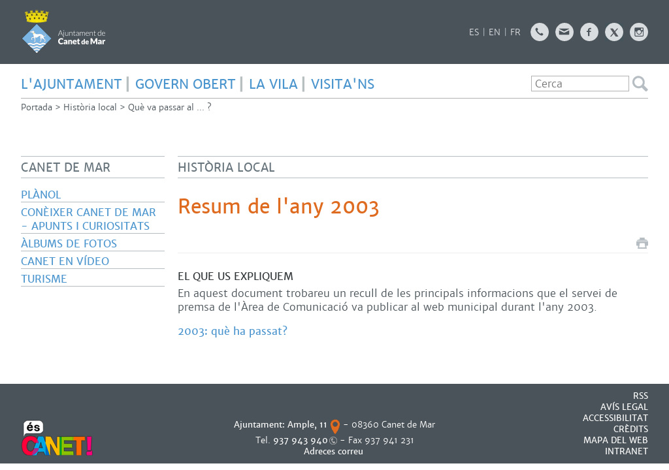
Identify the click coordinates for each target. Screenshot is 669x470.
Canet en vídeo (65, 261)
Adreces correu (335, 451)
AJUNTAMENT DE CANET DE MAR (63, 31)
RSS (640, 395)
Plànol (41, 195)
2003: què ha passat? (232, 331)
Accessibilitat (615, 418)
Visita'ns (342, 84)
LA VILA (273, 84)
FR (515, 32)
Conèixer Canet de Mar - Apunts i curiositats (88, 219)
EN (494, 32)
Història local (90, 107)
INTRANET (626, 451)
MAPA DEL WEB (615, 440)
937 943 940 (300, 440)
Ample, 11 (307, 424)
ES (474, 32)
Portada (36, 107)
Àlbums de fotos (69, 244)
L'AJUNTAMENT (71, 84)
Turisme (44, 279)
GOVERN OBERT (185, 84)
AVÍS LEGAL (624, 407)
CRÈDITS (630, 429)
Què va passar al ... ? (170, 107)
